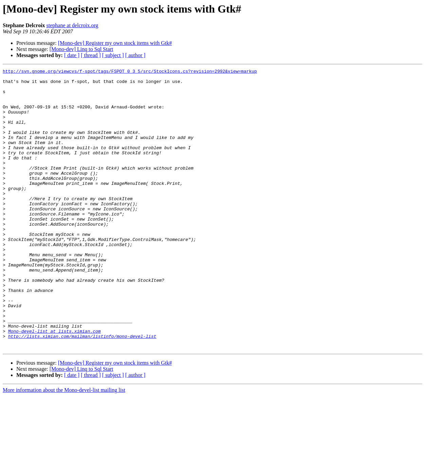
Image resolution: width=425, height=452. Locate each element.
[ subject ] (113, 55)
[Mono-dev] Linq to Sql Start (81, 49)
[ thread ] (91, 55)
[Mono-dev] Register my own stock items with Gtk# (115, 43)
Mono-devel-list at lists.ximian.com (54, 384)
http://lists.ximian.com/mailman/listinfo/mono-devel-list (82, 390)
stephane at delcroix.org (72, 25)
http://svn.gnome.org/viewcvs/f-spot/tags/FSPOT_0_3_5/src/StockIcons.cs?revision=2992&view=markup (130, 72)
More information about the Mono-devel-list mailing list (64, 446)
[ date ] (71, 55)
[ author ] (135, 55)
